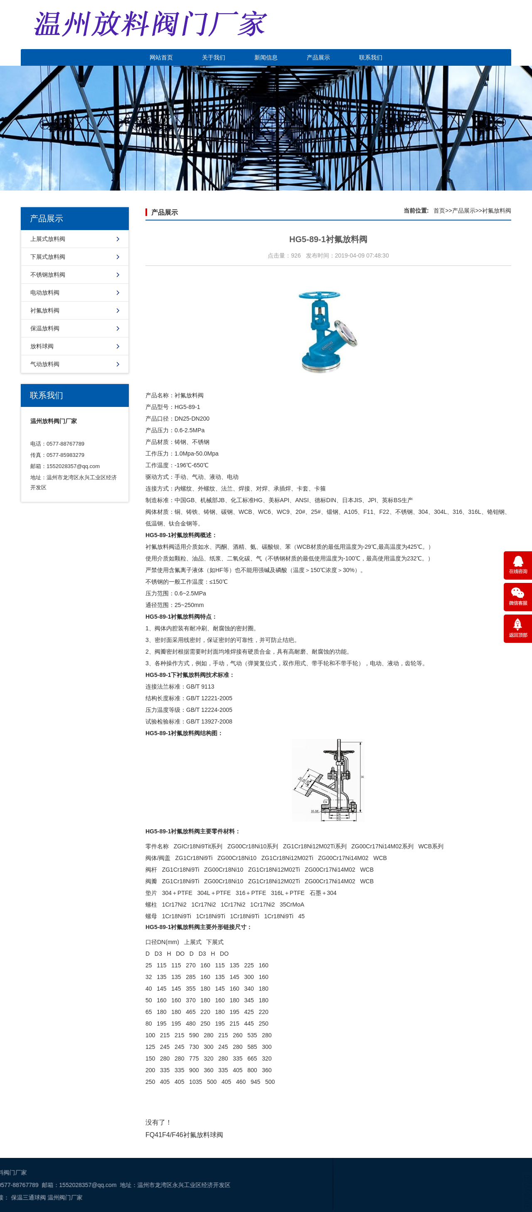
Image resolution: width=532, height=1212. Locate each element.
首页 (439, 210)
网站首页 (161, 57)
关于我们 (213, 57)
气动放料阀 (44, 364)
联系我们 (370, 57)
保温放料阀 (44, 328)
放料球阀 (42, 346)
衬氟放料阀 (44, 310)
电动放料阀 (44, 292)
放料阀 (195, 395)
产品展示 (318, 57)
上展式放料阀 (47, 238)
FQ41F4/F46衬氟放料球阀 (184, 1134)
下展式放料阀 (47, 256)
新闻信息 (266, 57)
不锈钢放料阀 (47, 274)
